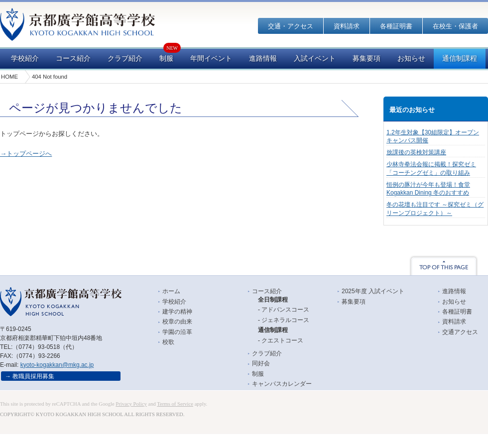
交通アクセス (460, 332)
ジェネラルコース (285, 320)
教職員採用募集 (33, 376)
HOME (9, 77)
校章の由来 (177, 321)
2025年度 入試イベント (373, 291)
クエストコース (282, 340)
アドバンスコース (285, 309)
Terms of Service (175, 404)
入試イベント (315, 58)
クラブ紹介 (125, 58)
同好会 (261, 363)
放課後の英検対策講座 (416, 152)
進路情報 (263, 58)
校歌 (168, 341)
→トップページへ (26, 153)
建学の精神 (177, 311)
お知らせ (411, 58)
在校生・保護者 (455, 26)
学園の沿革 (177, 332)
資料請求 (347, 26)
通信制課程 (459, 58)
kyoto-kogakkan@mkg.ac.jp (57, 364)
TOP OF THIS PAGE (443, 265)
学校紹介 (25, 58)
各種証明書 (396, 26)
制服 (166, 58)
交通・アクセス (290, 26)
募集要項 (366, 58)
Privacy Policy (131, 404)
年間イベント (211, 58)
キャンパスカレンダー (282, 383)
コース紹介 (73, 58)
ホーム (171, 291)
